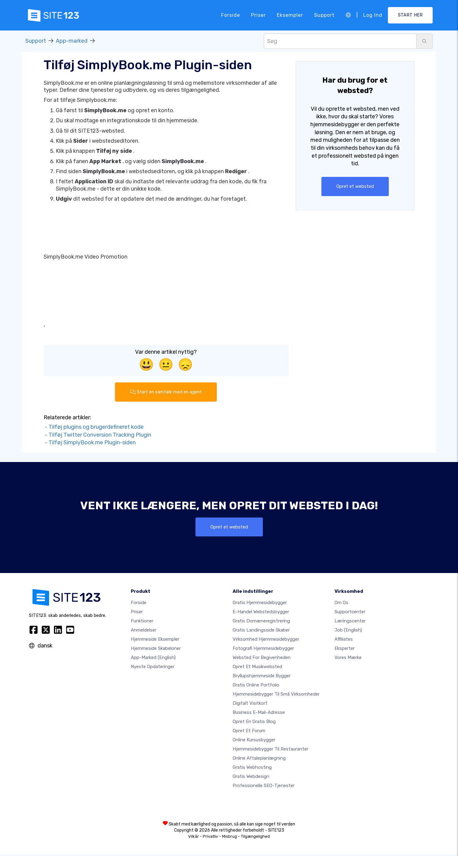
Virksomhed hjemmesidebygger (266, 640)
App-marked (72, 41)
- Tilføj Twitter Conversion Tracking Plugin (97, 435)
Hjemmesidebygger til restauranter (270, 750)
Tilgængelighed (255, 837)
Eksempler (290, 15)
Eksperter (345, 649)
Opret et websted (355, 186)
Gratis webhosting (252, 768)
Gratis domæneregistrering (261, 622)
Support (324, 15)
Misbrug (229, 837)
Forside (230, 15)
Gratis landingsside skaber (261, 631)
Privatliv (210, 837)
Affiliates (344, 640)
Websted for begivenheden (262, 658)
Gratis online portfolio (256, 686)
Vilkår (193, 837)
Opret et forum (249, 732)
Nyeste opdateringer (152, 668)
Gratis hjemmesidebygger (260, 604)
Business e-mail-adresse (259, 713)
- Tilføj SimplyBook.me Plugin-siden (90, 443)
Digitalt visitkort (250, 704)
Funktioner (142, 622)
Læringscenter (350, 622)
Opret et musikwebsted (257, 668)
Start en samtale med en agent (166, 392)
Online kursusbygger (254, 741)
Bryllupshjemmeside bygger (262, 677)
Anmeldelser (143, 631)
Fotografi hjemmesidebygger (263, 649)
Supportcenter (350, 613)
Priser (258, 15)
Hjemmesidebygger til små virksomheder (276, 695)
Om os (341, 604)
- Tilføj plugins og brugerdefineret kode (94, 427)
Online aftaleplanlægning (259, 759)
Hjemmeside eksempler (155, 640)
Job (348, 631)
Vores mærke (348, 658)
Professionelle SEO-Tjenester (264, 787)
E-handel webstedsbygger (261, 613)
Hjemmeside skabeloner (156, 649)
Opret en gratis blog (254, 722)
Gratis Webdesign (251, 777)
